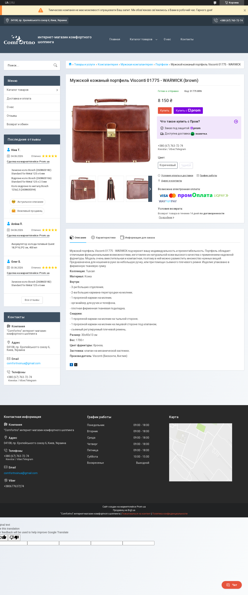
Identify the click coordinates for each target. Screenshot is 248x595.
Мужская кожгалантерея (137, 64)
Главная (114, 39)
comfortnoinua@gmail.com (23, 363)
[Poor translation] (14, 537)
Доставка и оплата (19, 98)
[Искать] (55, 65)
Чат (231, 585)
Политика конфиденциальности (170, 513)
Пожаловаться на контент (136, 513)
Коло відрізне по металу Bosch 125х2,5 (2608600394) (29, 188)
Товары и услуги (84, 64)
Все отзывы (32, 299)
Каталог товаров (141, 39)
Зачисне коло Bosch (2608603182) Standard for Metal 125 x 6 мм (31, 172)
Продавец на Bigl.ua (124, 510)
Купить (164, 110)
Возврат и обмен (17, 124)
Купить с (188, 110)
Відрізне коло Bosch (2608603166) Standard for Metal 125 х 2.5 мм (31, 180)
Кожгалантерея (108, 64)
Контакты (187, 39)
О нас (167, 39)
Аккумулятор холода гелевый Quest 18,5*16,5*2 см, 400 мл (32, 246)
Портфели (162, 64)
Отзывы (12, 115)
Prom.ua (141, 506)
